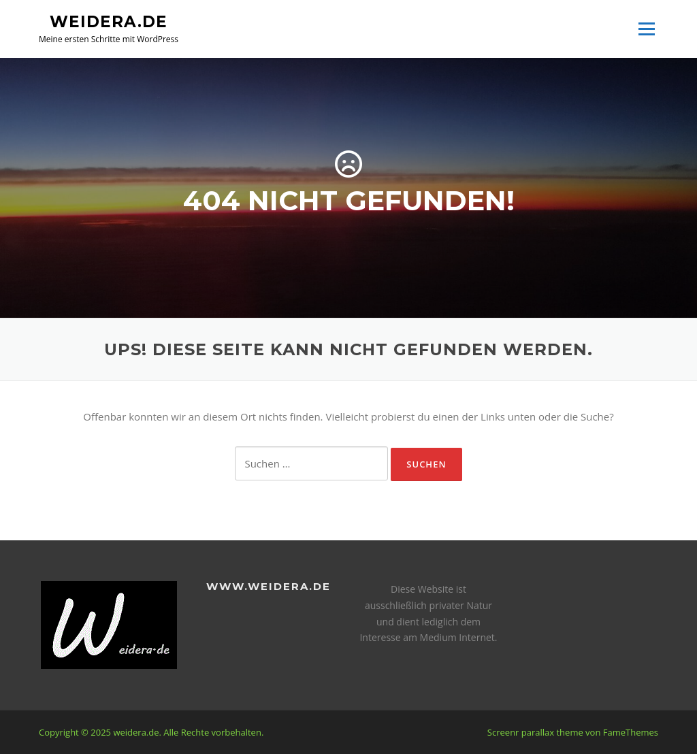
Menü (646, 28)
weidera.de (108, 21)
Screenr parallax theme (535, 732)
